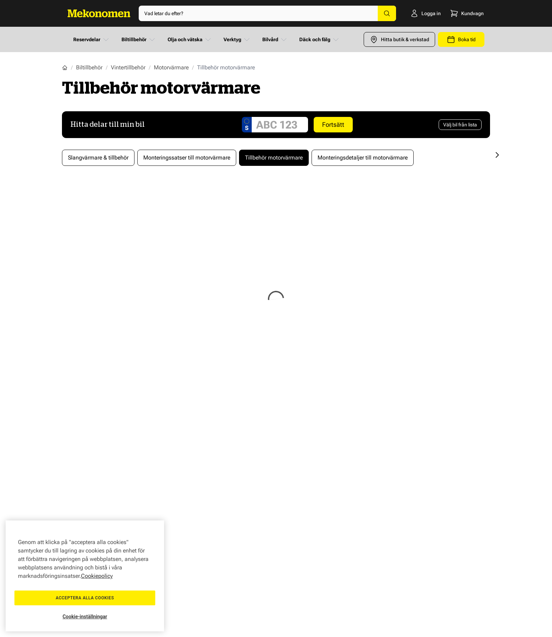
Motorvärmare (171, 67)
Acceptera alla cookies (85, 597)
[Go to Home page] (99, 13)
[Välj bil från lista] (460, 124)
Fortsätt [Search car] (333, 124)
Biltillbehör (138, 39)
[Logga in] (416, 13)
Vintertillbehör (128, 67)
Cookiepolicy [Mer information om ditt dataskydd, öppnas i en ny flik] (97, 576)
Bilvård (275, 39)
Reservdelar (91, 39)
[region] (85, 575)
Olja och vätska (190, 39)
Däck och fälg (319, 39)
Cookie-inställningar (85, 616)
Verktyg (237, 39)
